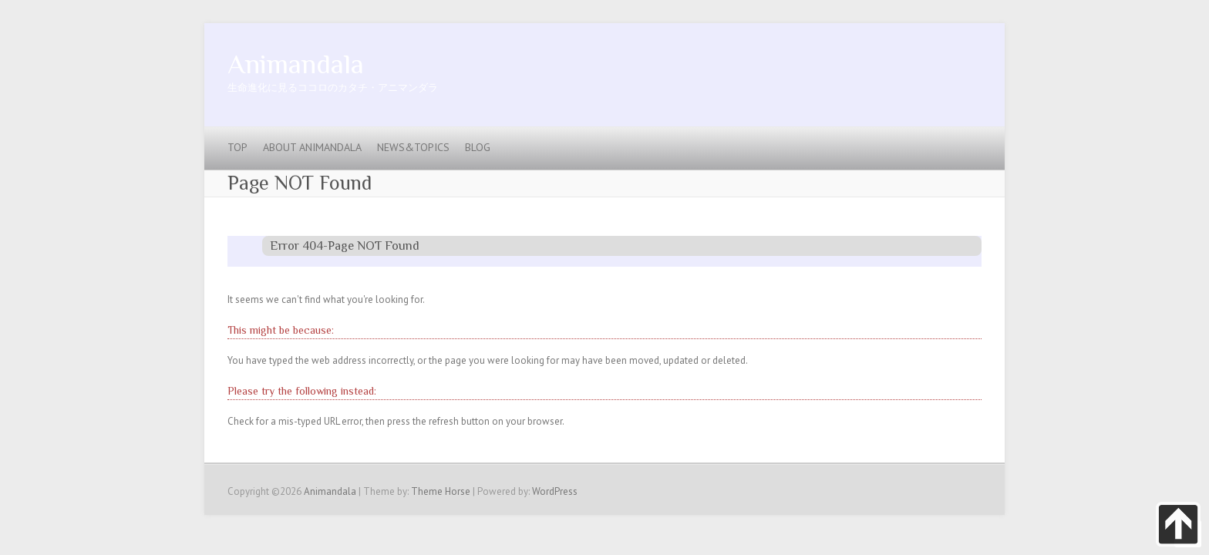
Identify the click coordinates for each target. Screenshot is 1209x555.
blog (477, 147)
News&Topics (413, 147)
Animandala (295, 64)
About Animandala (312, 147)
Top (237, 147)
